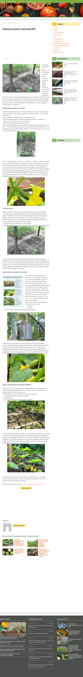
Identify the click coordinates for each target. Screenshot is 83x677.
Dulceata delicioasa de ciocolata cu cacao (12, 646)
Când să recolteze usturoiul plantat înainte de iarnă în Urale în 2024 (12, 650)
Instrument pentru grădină (61, 45)
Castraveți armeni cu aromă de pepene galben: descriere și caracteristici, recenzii (13, 543)
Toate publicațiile (30, 1)
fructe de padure (59, 32)
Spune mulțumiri (19, 525)
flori (55, 37)
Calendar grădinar (11, 1)
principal (2, 1)
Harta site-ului (41, 1)
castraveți (6, 59)
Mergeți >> (51, 623)
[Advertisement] (26, 44)
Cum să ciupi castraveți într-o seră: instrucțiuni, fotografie (10, 654)
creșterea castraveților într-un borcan (32, 484)
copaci (55, 30)
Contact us (21, 1)
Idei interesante (58, 52)
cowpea (42, 113)
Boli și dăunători (58, 39)
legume (56, 28)
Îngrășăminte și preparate (61, 43)
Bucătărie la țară (58, 41)
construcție (57, 48)
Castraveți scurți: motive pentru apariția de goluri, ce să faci (14, 552)
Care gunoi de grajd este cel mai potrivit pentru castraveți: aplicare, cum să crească (38, 553)
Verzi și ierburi (58, 34)
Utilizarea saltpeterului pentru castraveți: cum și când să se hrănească (13, 630)
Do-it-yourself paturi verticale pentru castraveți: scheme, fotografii (37, 543)
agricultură (57, 50)
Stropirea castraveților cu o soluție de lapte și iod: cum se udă (12, 642)
